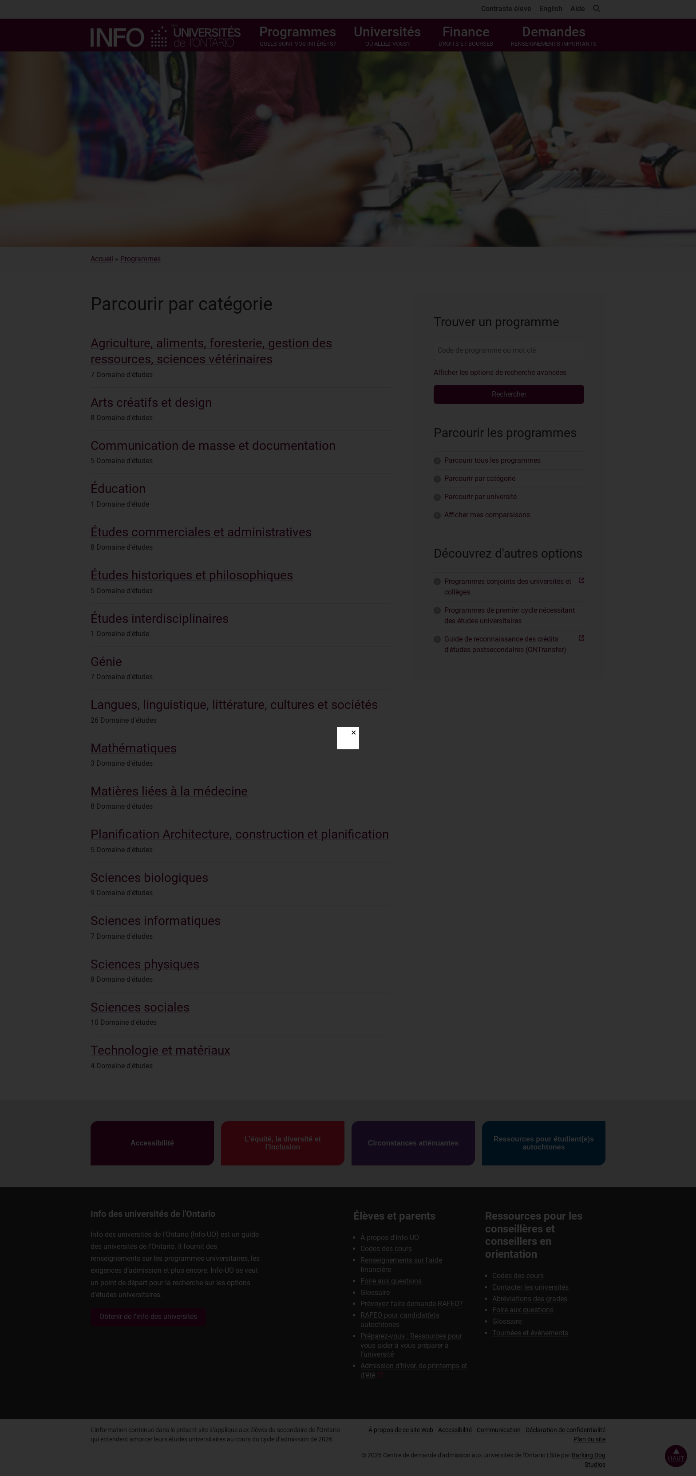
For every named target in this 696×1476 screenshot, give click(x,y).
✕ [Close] (353, 732)
